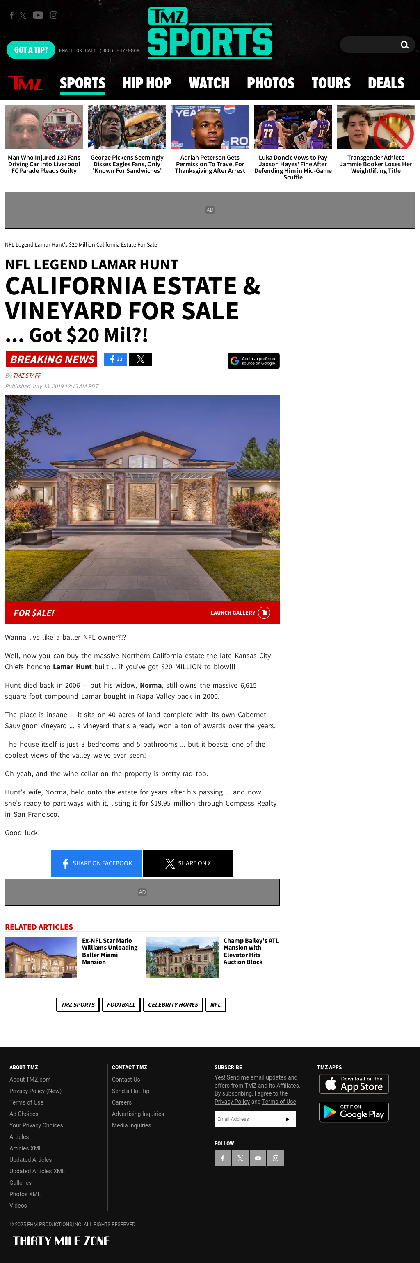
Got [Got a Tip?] (31, 50)
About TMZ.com (30, 1079)
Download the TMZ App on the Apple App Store (354, 1084)
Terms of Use (26, 1102)
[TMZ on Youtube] (38, 15)
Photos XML (25, 1194)
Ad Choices (24, 1114)
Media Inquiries (131, 1125)
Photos (270, 84)
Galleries (20, 1182)
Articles (19, 1137)
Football (121, 1004)
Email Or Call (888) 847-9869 (99, 51)
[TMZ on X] (24, 15)
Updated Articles (30, 1160)
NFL (215, 1004)
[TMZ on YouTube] (258, 1158)
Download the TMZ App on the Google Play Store (354, 1112)
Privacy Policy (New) (35, 1091)
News (25, 83)
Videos (18, 1205)
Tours (331, 84)
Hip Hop (147, 84)
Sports (82, 84)
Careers (122, 1102)
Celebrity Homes (173, 1004)
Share (96, 864)
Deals (386, 84)
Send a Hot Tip (130, 1091)
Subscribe (287, 1119)
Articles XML (25, 1148)
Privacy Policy (232, 1101)
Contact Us (126, 1079)
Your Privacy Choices (36, 1125)
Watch (209, 84)
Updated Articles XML (37, 1171)
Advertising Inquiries (138, 1114)
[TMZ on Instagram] (54, 15)
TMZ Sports (77, 1004)
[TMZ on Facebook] (11, 15)
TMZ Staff (26, 375)
